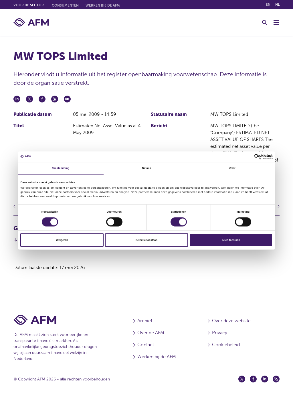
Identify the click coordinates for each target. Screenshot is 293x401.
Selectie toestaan (146, 240)
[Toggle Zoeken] (264, 22)
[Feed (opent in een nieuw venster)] (276, 379)
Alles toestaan (231, 240)
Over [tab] (232, 168)
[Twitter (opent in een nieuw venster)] (241, 379)
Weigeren (62, 240)
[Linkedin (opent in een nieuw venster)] (264, 379)
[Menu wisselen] (276, 22)
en (268, 5)
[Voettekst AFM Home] (63, 320)
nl (277, 5)
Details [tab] (146, 168)
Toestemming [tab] (60, 168)
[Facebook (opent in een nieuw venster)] (253, 379)
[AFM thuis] (31, 22)
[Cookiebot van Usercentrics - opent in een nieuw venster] (248, 156)
